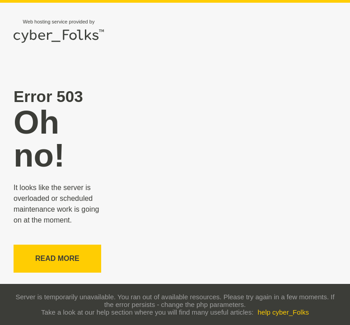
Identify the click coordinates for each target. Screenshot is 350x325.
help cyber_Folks (283, 312)
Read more (57, 258)
